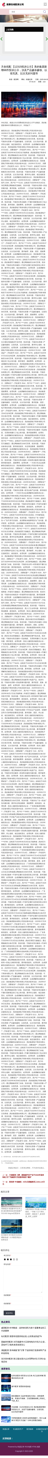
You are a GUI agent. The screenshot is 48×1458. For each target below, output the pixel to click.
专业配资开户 (18, 1429)
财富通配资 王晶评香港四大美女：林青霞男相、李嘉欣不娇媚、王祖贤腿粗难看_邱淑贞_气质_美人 (28, 1398)
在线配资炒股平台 (42, 1430)
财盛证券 (6, 1429)
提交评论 (9, 1313)
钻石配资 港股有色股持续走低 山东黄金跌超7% (21, 1336)
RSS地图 (28, 1447)
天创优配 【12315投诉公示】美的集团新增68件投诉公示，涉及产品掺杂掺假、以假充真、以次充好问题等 (28, 1409)
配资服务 (30, 1429)
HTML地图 (36, 1447)
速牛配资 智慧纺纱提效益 (21, 1386)
